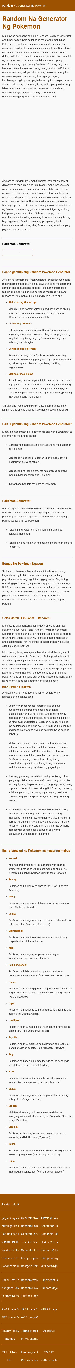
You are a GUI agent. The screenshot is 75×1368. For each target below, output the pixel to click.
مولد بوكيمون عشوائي (10, 1218)
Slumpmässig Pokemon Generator (49, 1258)
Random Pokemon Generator (30, 1226)
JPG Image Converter (30, 1309)
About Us (49, 1330)
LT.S (9, 1360)
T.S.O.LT (49, 1352)
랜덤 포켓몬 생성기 (49, 1242)
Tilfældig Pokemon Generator (49, 1218)
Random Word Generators (30, 1280)
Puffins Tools (29, 1360)
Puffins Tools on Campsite (49, 1360)
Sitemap (10, 1338)
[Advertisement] (37, 139)
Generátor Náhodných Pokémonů (30, 1218)
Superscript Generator (49, 1280)
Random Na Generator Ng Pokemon (24, 5)
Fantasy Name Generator (10, 1295)
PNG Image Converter (10, 1309)
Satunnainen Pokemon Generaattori (10, 1233)
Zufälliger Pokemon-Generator (10, 1226)
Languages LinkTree (30, 1352)
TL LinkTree (9, 1352)
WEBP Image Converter (49, 1309)
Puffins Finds (29, 1295)
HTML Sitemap (30, 1338)
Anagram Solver (10, 1288)
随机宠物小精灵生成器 (49, 1266)
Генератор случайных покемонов (30, 1258)
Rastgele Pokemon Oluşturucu (30, 1266)
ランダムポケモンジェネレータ (30, 1242)
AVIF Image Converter (30, 1317)
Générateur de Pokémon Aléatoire (30, 1233)
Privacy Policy (10, 1330)
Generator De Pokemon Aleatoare (10, 1258)
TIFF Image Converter (10, 1317)
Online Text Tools (10, 1280)
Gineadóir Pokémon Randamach (49, 1233)
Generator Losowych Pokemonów (30, 1250)
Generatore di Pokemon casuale (10, 1241)
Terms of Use (29, 1330)
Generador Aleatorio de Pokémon (49, 1226)
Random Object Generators (49, 1288)
